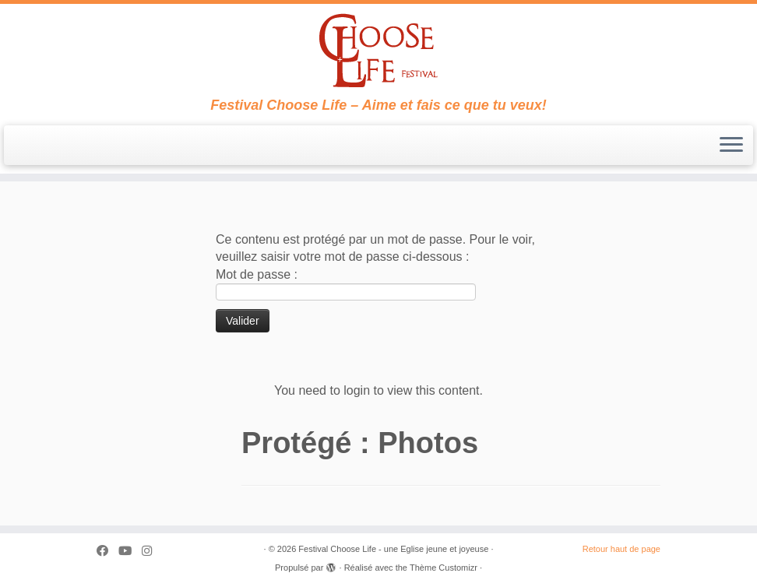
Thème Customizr (443, 567)
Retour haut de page (621, 549)
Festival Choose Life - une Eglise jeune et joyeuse (393, 549)
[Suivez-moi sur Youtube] (130, 551)
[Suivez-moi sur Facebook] (107, 551)
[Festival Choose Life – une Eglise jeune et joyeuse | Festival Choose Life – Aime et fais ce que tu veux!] (378, 51)
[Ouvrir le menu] (731, 145)
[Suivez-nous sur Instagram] (152, 551)
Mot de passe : (346, 284)
